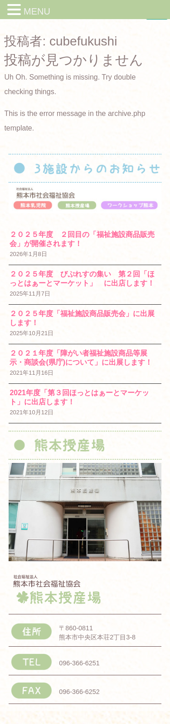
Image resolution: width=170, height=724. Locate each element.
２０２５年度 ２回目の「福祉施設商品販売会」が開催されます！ (82, 239)
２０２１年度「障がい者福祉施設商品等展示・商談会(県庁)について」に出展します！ (81, 357)
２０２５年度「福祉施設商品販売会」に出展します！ (82, 318)
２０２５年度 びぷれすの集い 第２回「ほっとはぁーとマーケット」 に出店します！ (82, 278)
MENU (37, 11)
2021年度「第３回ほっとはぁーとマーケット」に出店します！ (79, 397)
